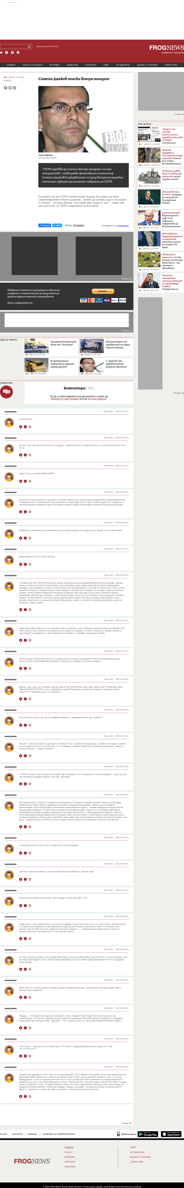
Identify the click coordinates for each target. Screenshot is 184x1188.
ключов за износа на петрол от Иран (172, 240)
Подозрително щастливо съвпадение (172, 283)
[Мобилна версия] (126, 1134)
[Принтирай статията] (14, 88)
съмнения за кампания (172, 137)
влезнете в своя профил (65, 398)
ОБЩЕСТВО (72, 65)
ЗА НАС (3, 1134)
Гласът (68, 1152)
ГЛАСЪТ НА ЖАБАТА (32, 65)
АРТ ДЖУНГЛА (123, 65)
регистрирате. (99, 398)
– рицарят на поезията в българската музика (172, 197)
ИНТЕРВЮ (54, 65)
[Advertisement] (92, 20)
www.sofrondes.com (124, 1187)
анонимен (11, 411)
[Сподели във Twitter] (10, 88)
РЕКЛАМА (32, 1134)
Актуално (70, 1162)
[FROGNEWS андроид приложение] (147, 1134)
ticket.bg (137, 1187)
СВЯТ (106, 65)
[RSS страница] (18, 52)
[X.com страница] (12, 52)
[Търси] (30, 46)
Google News (123, 226)
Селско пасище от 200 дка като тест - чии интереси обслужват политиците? (172, 262)
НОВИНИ (11, 65)
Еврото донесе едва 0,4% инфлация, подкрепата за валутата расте (171, 219)
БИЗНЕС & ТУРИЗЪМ (147, 65)
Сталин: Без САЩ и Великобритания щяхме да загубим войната (172, 158)
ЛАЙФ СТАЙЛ (171, 65)
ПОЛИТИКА (90, 65)
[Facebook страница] (6, 52)
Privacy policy (89, 1187)
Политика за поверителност (59, 1134)
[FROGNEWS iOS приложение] (171, 1134)
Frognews (78, 225)
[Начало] (1, 52)
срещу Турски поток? (171, 175)
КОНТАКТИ (17, 1134)
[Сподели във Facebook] (5, 88)
